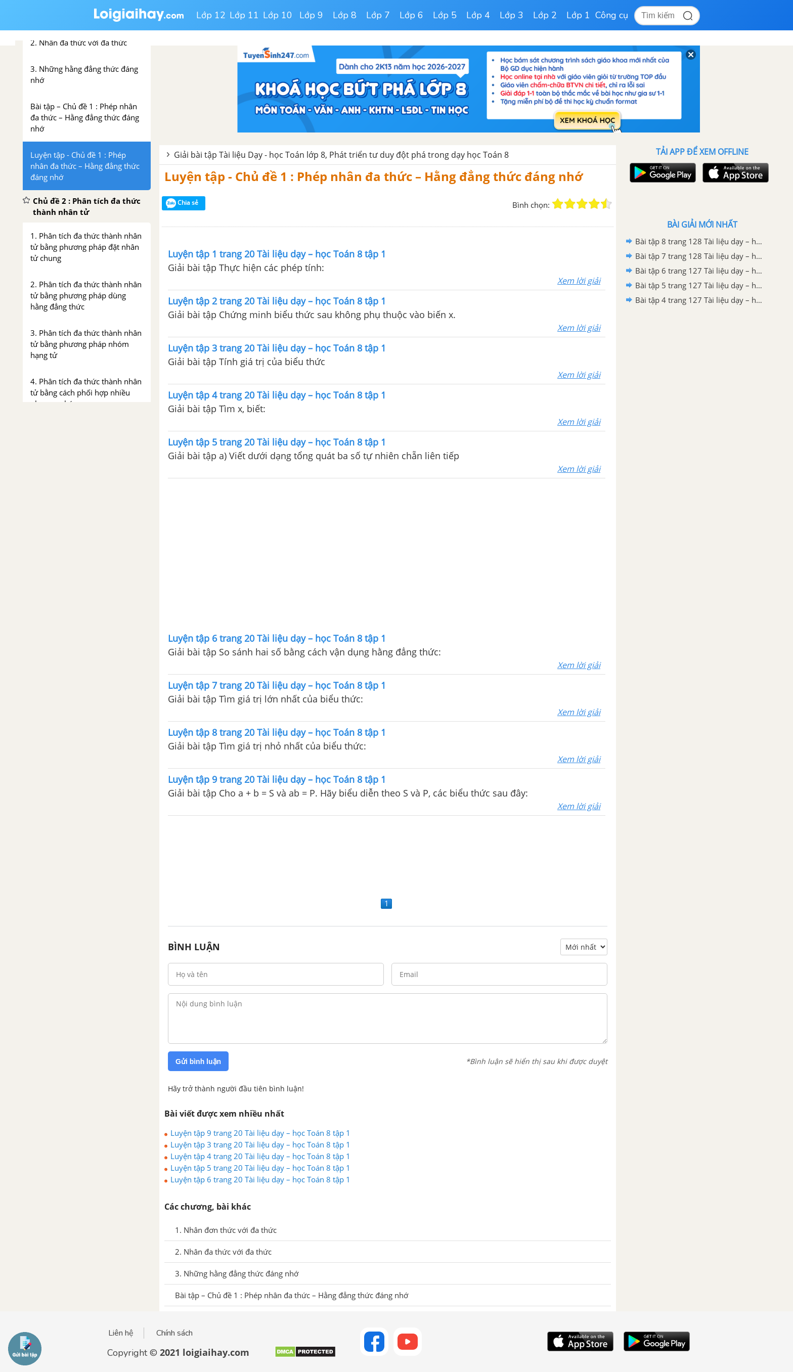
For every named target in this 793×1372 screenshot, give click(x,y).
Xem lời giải (578, 280)
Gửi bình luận (198, 1061)
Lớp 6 (411, 15)
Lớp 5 (445, 15)
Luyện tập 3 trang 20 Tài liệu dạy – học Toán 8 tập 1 (260, 1144)
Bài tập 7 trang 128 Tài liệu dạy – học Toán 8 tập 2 (700, 256)
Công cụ (611, 15)
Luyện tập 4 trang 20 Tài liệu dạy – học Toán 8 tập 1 (260, 1156)
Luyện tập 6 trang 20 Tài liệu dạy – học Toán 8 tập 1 (260, 1179)
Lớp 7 (378, 15)
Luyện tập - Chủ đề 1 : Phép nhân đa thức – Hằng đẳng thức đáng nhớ (373, 176)
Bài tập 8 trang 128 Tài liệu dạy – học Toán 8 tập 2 (700, 241)
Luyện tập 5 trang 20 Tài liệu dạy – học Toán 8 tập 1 (260, 1168)
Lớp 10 (277, 15)
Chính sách (174, 1333)
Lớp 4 (478, 15)
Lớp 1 (578, 15)
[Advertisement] (387, 554)
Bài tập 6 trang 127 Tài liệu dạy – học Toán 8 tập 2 (700, 270)
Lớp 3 (511, 15)
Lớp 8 (345, 15)
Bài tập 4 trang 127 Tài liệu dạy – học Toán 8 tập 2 (700, 300)
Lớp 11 (244, 15)
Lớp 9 (311, 15)
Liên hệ (121, 1333)
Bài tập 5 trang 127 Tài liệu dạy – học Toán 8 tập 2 (700, 285)
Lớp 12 (211, 15)
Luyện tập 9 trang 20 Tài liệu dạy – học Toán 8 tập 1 (260, 1133)
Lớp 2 (545, 15)
